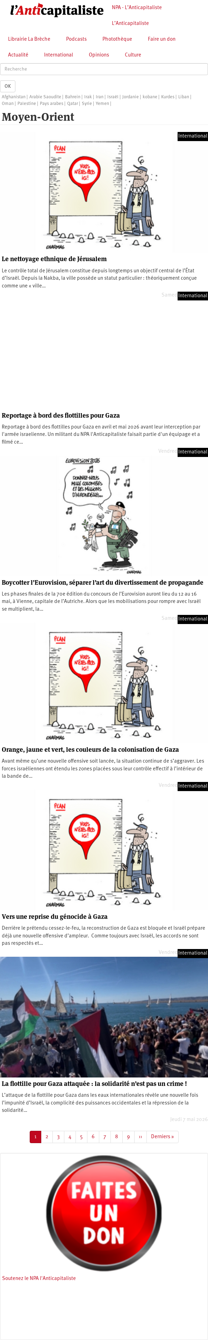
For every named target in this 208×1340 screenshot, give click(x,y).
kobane (150, 97)
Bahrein (72, 97)
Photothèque (117, 39)
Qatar (72, 103)
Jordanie (130, 97)
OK (8, 86)
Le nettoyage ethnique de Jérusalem (54, 259)
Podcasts (76, 39)
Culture (133, 55)
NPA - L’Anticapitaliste (137, 8)
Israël (113, 97)
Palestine (26, 103)
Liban (183, 97)
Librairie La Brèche (29, 39)
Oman (8, 103)
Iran (99, 97)
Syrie (87, 103)
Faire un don (161, 39)
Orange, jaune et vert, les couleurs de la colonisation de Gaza (90, 749)
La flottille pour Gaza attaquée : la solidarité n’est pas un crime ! (94, 1084)
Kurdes (167, 97)
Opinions (99, 55)
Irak (88, 97)
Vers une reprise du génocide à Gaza (55, 917)
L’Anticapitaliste (130, 23)
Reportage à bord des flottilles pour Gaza (61, 415)
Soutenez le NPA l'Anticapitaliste (39, 1278)
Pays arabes (51, 103)
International (58, 55)
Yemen (102, 103)
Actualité (18, 55)
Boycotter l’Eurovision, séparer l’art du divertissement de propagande (102, 582)
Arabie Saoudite (45, 97)
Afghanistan (14, 97)
